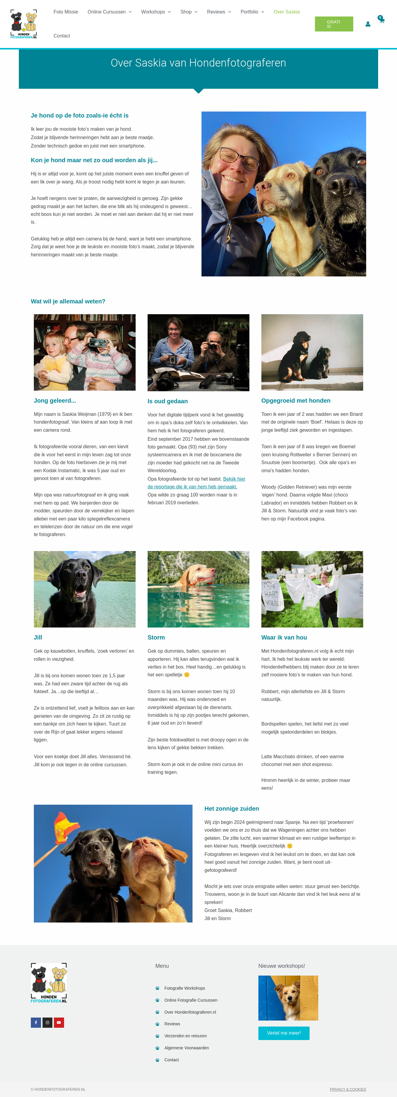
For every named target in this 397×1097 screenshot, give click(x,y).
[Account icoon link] (368, 24)
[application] (129, 12)
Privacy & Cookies (348, 1089)
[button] (334, 23)
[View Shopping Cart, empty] (382, 24)
